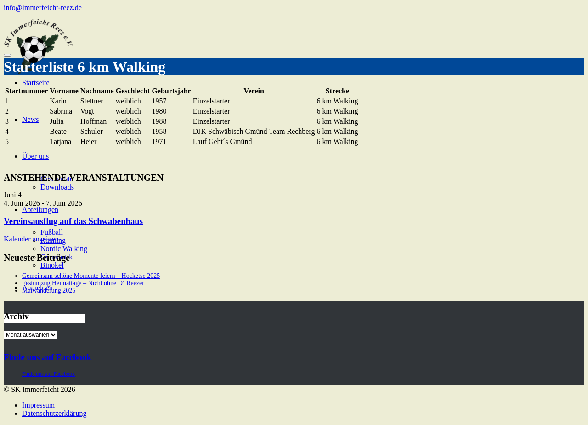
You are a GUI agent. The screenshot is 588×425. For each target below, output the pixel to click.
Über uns (35, 156)
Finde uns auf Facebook (47, 357)
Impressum (38, 405)
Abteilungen (40, 209)
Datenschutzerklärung (54, 413)
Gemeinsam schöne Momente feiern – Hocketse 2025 (91, 275)
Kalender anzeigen (31, 239)
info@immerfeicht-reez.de (43, 7)
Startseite (36, 82)
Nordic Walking (63, 249)
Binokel (52, 265)
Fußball (51, 232)
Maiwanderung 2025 (48, 290)
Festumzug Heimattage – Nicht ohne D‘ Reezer (83, 283)
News (30, 119)
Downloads (57, 187)
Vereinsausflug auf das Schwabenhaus (73, 221)
